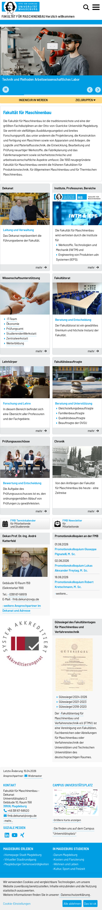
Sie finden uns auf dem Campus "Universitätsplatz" (73, 831)
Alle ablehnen (72, 903)
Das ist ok (90, 903)
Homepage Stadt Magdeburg (23, 854)
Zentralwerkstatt (17, 338)
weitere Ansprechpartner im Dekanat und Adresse (21, 608)
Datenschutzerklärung (75, 894)
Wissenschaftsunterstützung (21, 278)
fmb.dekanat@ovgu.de (20, 815)
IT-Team (11, 319)
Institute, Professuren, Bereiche (75, 188)
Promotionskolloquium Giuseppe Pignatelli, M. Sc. (76, 552)
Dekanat (7, 188)
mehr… (8, 820)
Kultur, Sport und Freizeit (69, 869)
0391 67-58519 (18, 594)
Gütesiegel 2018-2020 (73, 706)
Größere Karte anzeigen (67, 820)
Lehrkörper (9, 361)
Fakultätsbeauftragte (68, 361)
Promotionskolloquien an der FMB (76, 536)
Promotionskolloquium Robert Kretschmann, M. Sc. (74, 584)
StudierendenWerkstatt (21, 333)
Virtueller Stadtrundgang (20, 859)
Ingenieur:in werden (33, 100)
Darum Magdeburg (65, 854)
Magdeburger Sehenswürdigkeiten (26, 864)
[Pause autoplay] (5, 89)
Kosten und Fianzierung (69, 859)
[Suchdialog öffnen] (86, 7)
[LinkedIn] (7, 835)
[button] (90, 90)
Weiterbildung (15, 343)
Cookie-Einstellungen (17, 903)
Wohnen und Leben (66, 864)
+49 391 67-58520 (16, 810)
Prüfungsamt (14, 328)
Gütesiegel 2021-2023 (72, 701)
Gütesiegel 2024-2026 (73, 697)
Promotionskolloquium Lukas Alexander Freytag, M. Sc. (73, 568)
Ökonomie (12, 323)
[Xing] (22, 835)
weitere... (62, 593)
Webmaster (33, 775)
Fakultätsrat (62, 278)
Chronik (59, 441)
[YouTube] (14, 835)
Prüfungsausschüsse (16, 441)
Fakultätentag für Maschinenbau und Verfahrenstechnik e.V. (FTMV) (74, 718)
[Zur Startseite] (31, 8)
